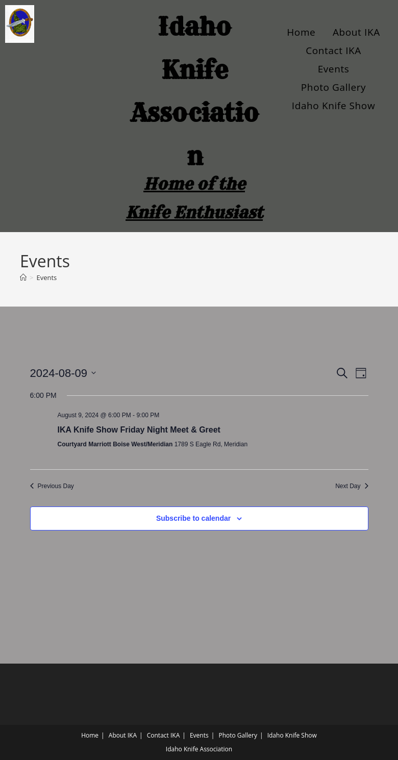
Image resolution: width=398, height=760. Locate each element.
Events (334, 68)
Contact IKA (333, 50)
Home (301, 32)
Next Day (351, 486)
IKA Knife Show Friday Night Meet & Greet (139, 429)
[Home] (23, 277)
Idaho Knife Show (333, 105)
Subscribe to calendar (193, 518)
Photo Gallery (333, 87)
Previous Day (52, 486)
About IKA (356, 32)
